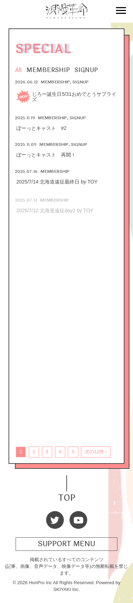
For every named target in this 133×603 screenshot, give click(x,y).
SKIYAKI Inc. (66, 589)
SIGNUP (86, 70)
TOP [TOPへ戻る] (66, 497)
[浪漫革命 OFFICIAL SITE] (67, 14)
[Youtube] (78, 520)
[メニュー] (120, 11)
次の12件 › (95, 451)
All (18, 70)
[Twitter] (55, 520)
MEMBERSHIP (48, 70)
